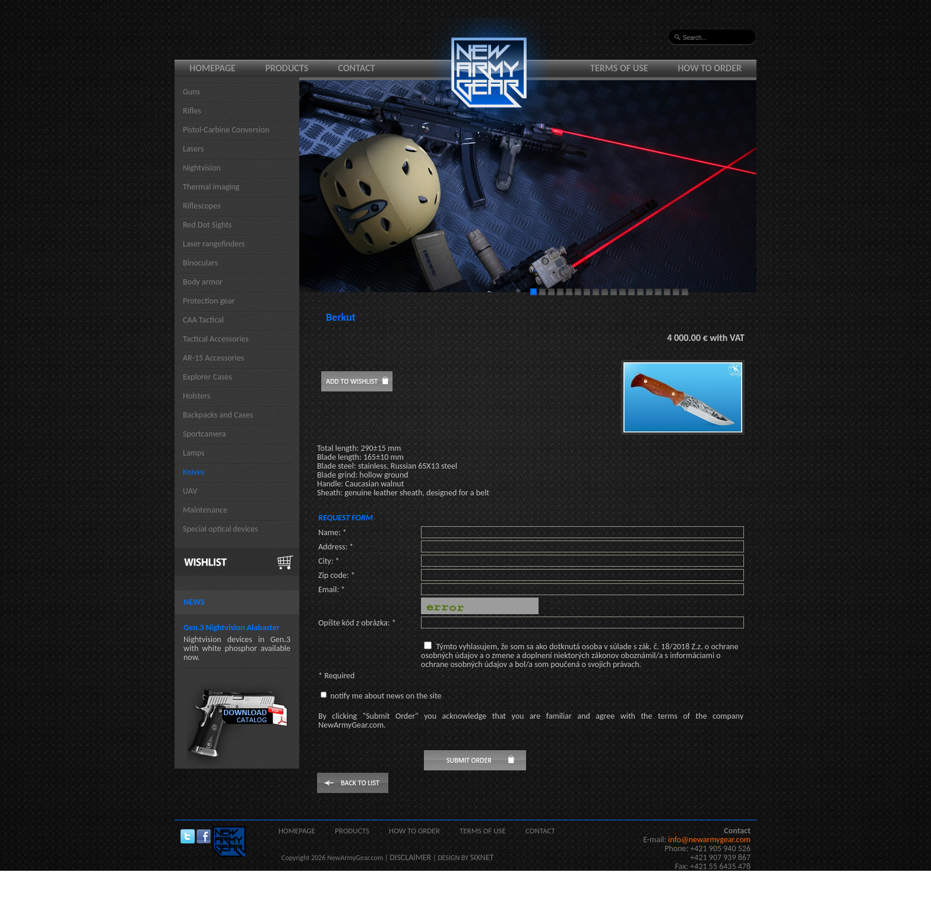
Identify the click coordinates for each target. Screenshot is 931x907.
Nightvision (202, 167)
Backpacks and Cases (218, 414)
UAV (190, 490)
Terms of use (619, 68)
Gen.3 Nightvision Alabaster (231, 627)
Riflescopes (202, 205)
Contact (356, 68)
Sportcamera (204, 433)
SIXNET (482, 857)
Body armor (203, 281)
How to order (710, 68)
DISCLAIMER (410, 857)
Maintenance (205, 509)
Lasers (193, 148)
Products (287, 68)
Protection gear (209, 300)
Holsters (196, 395)
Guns (191, 91)
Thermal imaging (211, 186)
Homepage (212, 68)
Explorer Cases (207, 376)
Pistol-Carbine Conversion (226, 129)
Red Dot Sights (207, 224)
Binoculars (200, 262)
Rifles (192, 110)
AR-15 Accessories (213, 357)
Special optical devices (220, 528)
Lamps (194, 452)
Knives (193, 471)
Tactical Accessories (216, 338)
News (193, 602)
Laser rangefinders (214, 243)
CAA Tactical (203, 319)
